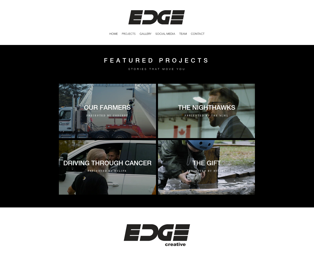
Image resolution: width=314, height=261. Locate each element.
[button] (145, 34)
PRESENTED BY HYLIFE (107, 170)
